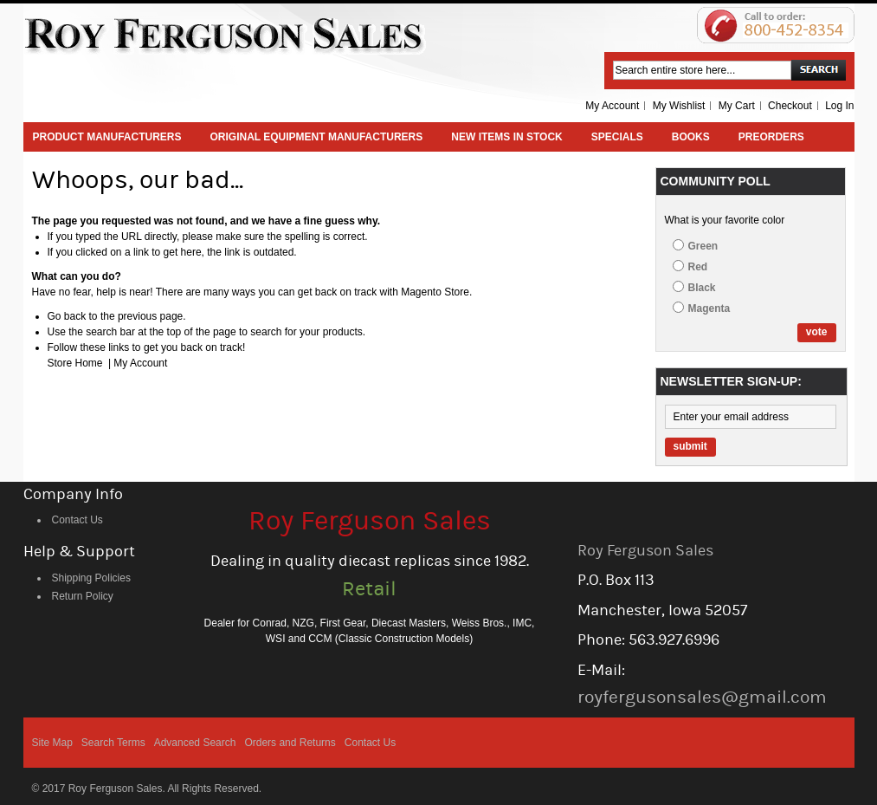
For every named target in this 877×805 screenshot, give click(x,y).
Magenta (709, 308)
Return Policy (82, 596)
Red (698, 267)
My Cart (737, 106)
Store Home (75, 363)
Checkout (790, 106)
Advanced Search (195, 743)
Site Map (52, 743)
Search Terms (113, 743)
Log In (839, 106)
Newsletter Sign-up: (731, 381)
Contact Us (77, 520)
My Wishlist (679, 106)
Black (702, 288)
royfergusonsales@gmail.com (702, 697)
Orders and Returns (289, 743)
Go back (67, 316)
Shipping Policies (91, 578)
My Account (612, 106)
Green (703, 246)
